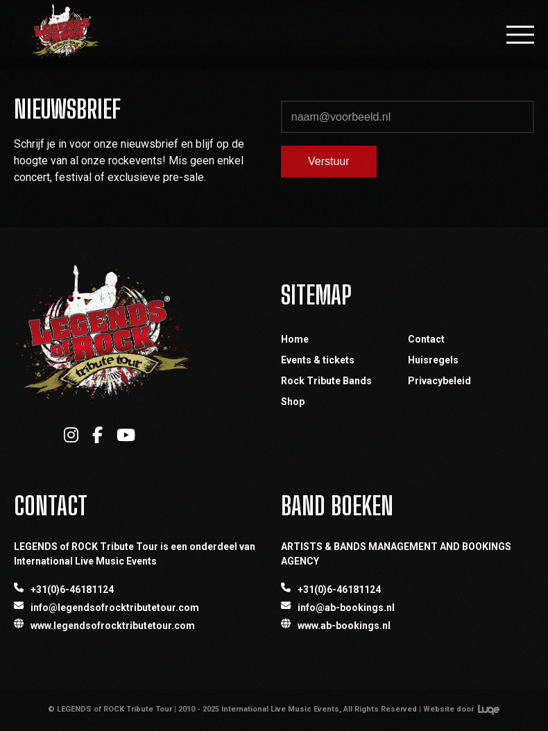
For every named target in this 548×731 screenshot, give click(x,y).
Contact (426, 339)
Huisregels (433, 360)
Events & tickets (317, 360)
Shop (293, 401)
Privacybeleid (439, 380)
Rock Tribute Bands (326, 380)
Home (295, 339)
